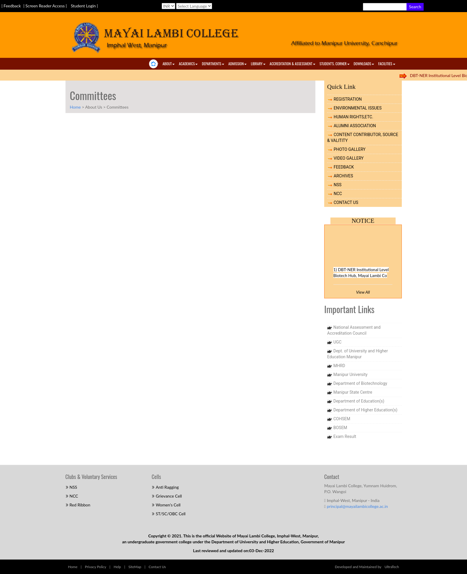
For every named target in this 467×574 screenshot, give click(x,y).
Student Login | (84, 5)
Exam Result (344, 436)
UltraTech (392, 567)
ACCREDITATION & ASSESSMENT (292, 63)
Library (258, 63)
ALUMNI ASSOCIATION (355, 125)
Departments (213, 63)
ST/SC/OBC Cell (171, 513)
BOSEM (340, 427)
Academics (188, 63)
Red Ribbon (80, 504)
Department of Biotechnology (360, 383)
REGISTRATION (348, 99)
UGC (337, 342)
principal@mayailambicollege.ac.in (357, 506)
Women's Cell (168, 504)
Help (117, 567)
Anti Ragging (167, 487)
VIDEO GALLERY (348, 158)
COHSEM (341, 418)
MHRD (339, 365)
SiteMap (134, 567)
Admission (237, 63)
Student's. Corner (334, 63)
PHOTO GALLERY (350, 149)
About (169, 63)
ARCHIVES (343, 176)
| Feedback (11, 5)
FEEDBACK (344, 167)
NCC (338, 193)
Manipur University (350, 374)
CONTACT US (346, 202)
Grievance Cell (169, 495)
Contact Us (157, 567)
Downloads (364, 63)
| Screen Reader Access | (45, 5)
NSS (338, 184)
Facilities (386, 63)
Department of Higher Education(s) (365, 410)
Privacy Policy (95, 567)
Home (75, 106)
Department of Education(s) (358, 401)
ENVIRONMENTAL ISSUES (358, 108)
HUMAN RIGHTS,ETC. (353, 117)
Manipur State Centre (352, 392)
